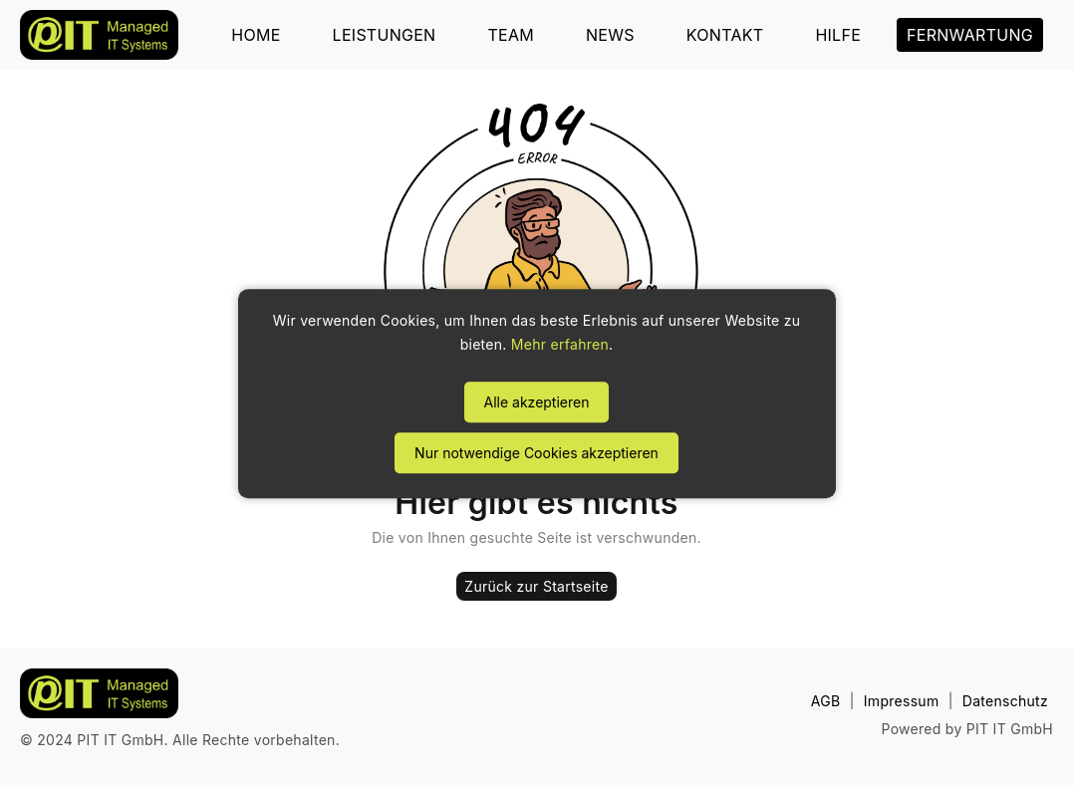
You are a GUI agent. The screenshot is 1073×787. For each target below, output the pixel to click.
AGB (826, 700)
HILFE (838, 35)
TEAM (510, 35)
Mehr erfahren (560, 344)
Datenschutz (1005, 700)
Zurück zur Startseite (536, 586)
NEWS (610, 35)
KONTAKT (725, 35)
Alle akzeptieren (537, 402)
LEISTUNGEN (384, 35)
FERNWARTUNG (970, 35)
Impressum (901, 700)
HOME (255, 35)
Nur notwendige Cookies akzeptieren (536, 452)
